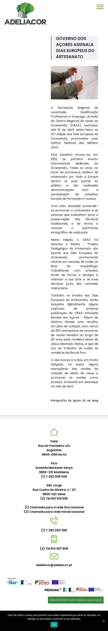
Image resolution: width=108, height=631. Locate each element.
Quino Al (79, 400)
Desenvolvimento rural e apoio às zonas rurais (76, 599)
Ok (53, 624)
